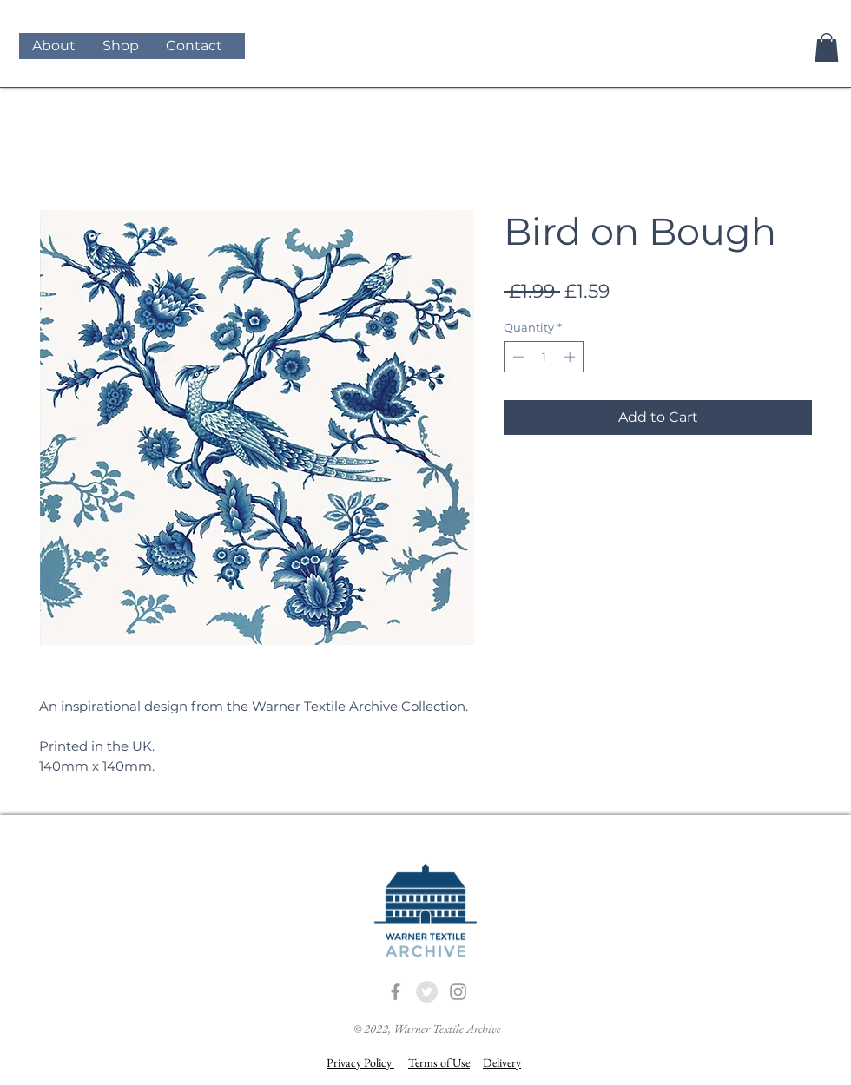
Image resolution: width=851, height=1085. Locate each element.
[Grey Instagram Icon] (458, 992)
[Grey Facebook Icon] (395, 992)
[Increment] (571, 357)
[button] (827, 47)
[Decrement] (516, 357)
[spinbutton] (544, 357)
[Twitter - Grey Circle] (427, 992)
